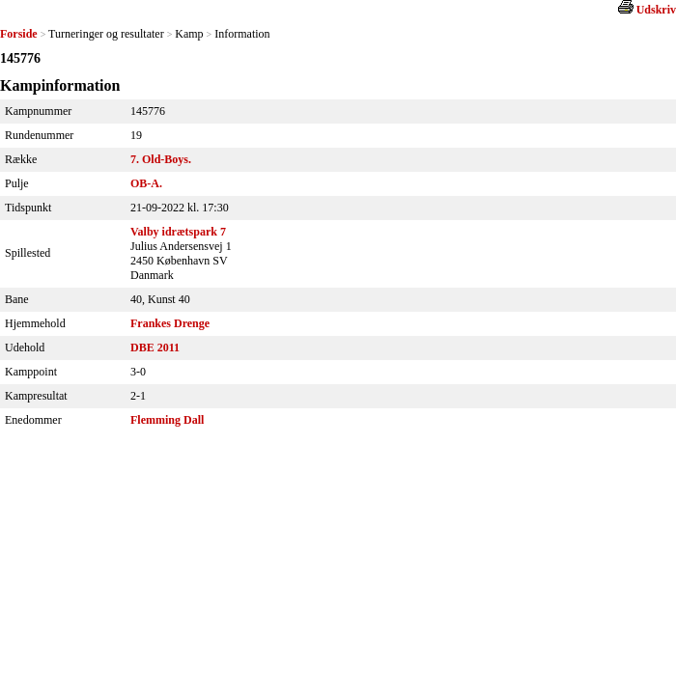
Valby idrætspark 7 (178, 231)
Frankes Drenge (170, 323)
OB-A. (146, 183)
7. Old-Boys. (160, 159)
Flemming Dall (167, 420)
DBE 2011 (155, 347)
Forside (19, 34)
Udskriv (656, 9)
